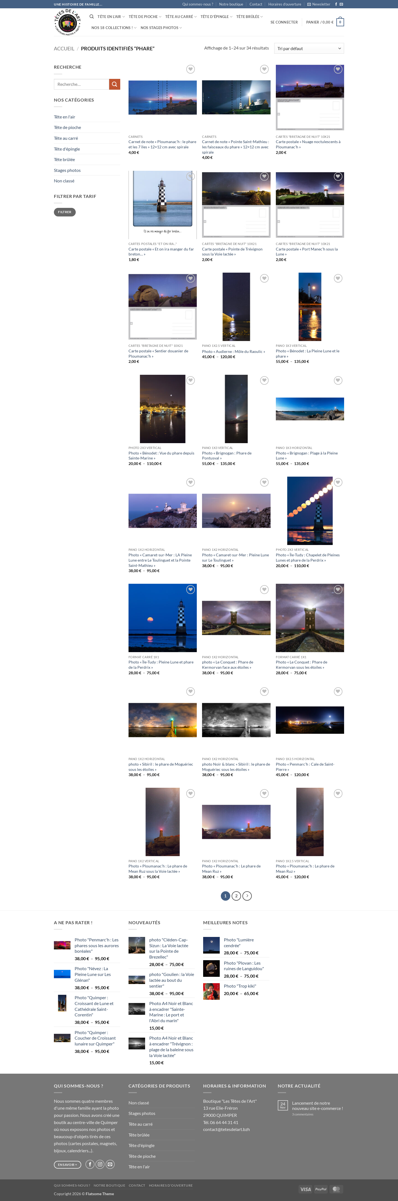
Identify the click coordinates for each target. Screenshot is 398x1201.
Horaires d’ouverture (284, 4)
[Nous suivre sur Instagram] (99, 1164)
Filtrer (65, 212)
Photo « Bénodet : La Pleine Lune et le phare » (307, 353)
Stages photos (67, 170)
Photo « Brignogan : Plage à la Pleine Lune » (307, 456)
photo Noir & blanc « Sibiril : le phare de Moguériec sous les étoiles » (236, 767)
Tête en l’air (111, 16)
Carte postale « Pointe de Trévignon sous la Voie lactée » (232, 252)
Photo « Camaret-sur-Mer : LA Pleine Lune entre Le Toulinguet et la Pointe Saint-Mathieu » (160, 559)
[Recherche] (92, 16)
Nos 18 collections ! (114, 27)
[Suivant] (247, 896)
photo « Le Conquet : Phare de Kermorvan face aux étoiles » (227, 665)
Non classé (64, 180)
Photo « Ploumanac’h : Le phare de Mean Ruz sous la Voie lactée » (158, 869)
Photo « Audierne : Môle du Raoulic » (233, 351)
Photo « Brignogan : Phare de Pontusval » (227, 456)
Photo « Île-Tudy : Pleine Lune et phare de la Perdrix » (161, 665)
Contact (256, 4)
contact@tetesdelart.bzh (226, 1129)
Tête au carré (181, 16)
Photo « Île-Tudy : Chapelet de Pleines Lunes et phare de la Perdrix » (308, 557)
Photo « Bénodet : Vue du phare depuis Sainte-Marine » (161, 456)
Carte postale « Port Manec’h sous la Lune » (307, 252)
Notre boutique (231, 4)
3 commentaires (310, 1114)
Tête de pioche (145, 16)
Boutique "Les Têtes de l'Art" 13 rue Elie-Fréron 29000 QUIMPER (230, 1108)
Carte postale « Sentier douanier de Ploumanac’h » (158, 353)
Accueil (64, 48)
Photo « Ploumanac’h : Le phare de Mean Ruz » (231, 869)
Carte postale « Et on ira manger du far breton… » (161, 252)
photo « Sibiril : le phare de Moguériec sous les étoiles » (161, 767)
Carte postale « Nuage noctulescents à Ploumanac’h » (308, 144)
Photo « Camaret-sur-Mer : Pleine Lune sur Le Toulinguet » (235, 557)
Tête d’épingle (216, 16)
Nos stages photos (161, 27)
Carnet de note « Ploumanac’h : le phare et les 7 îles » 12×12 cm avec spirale (162, 144)
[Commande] (309, 48)
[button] (318, 4)
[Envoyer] (114, 84)
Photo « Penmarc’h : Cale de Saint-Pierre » (305, 767)
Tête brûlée (249, 16)
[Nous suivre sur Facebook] (336, 4)
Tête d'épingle (67, 148)
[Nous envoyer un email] (341, 4)
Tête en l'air (64, 116)
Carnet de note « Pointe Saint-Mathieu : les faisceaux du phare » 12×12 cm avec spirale (235, 146)
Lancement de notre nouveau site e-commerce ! (317, 1105)
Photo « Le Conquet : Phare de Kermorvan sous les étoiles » (301, 665)
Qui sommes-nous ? (197, 4)
